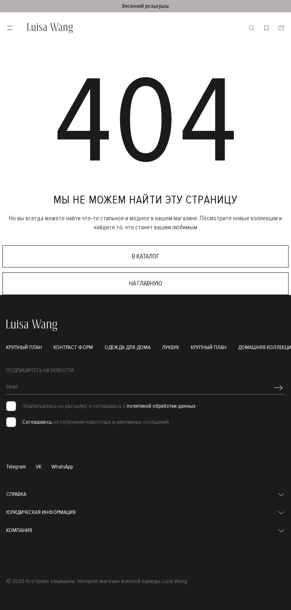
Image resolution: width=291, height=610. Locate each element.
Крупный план (24, 347)
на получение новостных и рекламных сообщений (95, 422)
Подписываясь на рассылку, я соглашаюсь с (109, 406)
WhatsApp (62, 467)
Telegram (16, 467)
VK (39, 467)
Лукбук (170, 347)
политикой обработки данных (161, 405)
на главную (145, 283)
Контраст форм (73, 347)
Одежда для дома (127, 347)
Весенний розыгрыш (145, 5)
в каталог (145, 256)
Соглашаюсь (37, 421)
